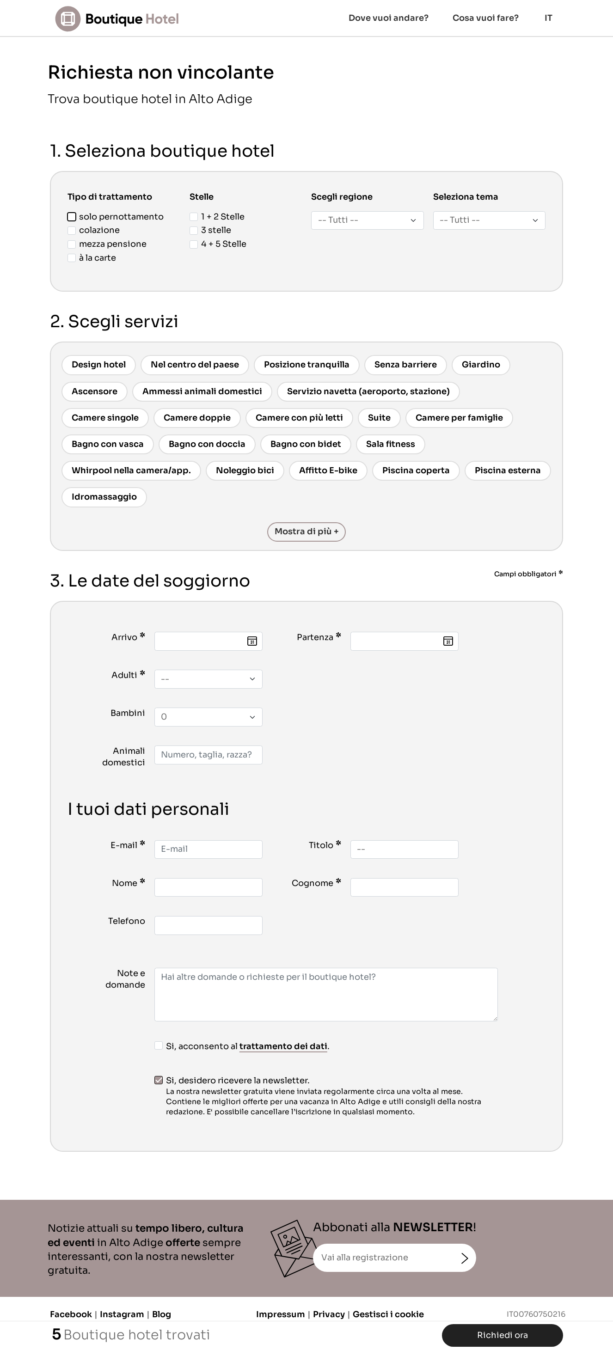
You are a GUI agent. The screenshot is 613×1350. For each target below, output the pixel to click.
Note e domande (125, 979)
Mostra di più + (307, 531)
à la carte (91, 258)
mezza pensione (107, 244)
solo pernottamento (115, 217)
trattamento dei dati (283, 1046)
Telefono (126, 921)
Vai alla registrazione (364, 1257)
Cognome (312, 883)
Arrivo (124, 637)
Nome (124, 883)
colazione (93, 230)
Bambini (127, 713)
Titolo (321, 845)
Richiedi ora (502, 1335)
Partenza (315, 637)
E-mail (123, 845)
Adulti (124, 675)
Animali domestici (123, 757)
